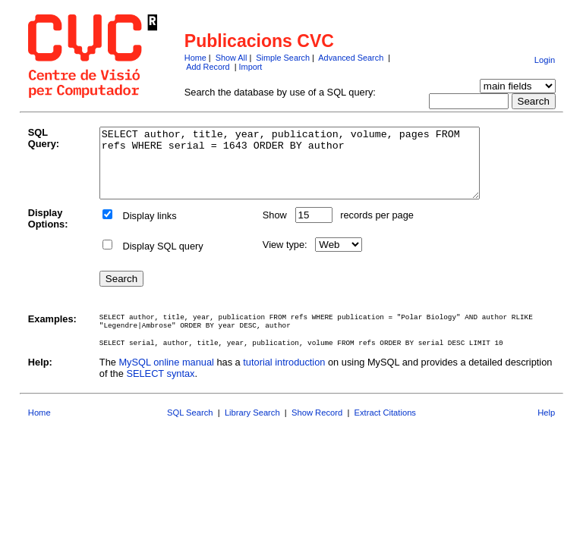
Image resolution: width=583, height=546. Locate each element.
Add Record (207, 66)
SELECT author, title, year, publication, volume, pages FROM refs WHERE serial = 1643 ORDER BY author (312, 170)
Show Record (317, 426)
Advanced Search (350, 57)
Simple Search (283, 57)
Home (195, 57)
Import (251, 66)
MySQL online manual (165, 375)
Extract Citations (385, 426)
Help (546, 426)
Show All (231, 57)
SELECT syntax (160, 387)
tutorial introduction (284, 375)
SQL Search (190, 426)
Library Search (252, 426)
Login (544, 59)
